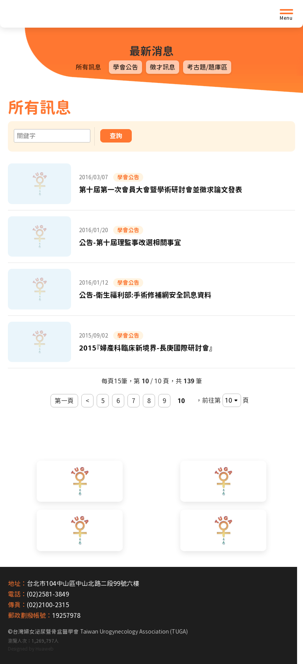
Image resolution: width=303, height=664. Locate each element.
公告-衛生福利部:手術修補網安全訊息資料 (145, 294)
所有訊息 (88, 67)
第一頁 (64, 401)
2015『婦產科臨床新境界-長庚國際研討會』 (146, 347)
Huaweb (45, 648)
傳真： (17, 605)
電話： (17, 594)
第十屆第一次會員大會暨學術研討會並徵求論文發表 (160, 189)
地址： (17, 583)
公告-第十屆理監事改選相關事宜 (130, 242)
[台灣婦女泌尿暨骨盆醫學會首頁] (69, 14)
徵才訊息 (162, 67)
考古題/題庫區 (207, 67)
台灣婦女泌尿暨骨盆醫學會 (100, 631)
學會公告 (125, 67)
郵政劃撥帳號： (30, 615)
